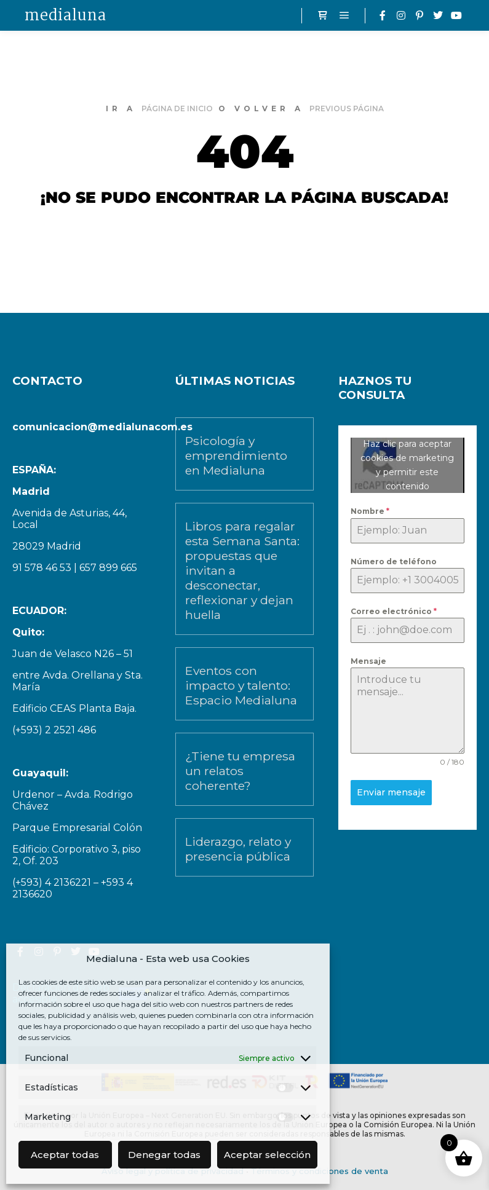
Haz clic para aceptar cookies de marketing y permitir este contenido (407, 465)
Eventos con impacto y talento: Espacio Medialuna (241, 685)
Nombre (370, 511)
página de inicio (177, 108)
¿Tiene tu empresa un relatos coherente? (240, 771)
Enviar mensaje (391, 792)
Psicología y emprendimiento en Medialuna (236, 455)
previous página (346, 108)
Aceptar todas (65, 1154)
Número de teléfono (394, 561)
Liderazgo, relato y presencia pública (238, 849)
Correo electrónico (394, 611)
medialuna (65, 15)
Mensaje (368, 661)
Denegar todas (164, 1154)
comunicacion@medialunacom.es (102, 427)
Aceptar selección (267, 1154)
